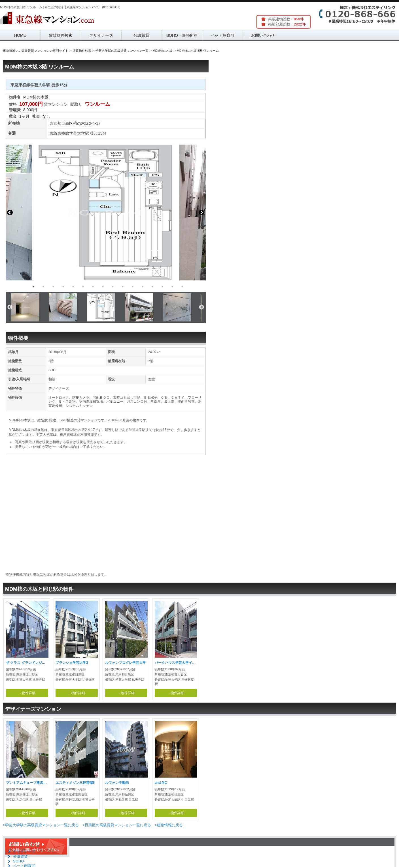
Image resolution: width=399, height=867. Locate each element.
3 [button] (53, 286)
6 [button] (83, 286)
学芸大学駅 (79, 133)
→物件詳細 (26, 693)
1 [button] (33, 286)
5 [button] (73, 286)
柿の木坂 (81, 123)
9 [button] (113, 286)
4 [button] (63, 286)
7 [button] (93, 286)
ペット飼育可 (222, 35)
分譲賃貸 (141, 35)
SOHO (18, 861)
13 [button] (152, 286)
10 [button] (123, 286)
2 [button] (43, 286)
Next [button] (201, 212)
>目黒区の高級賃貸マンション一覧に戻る (116, 825)
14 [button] (162, 286)
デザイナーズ (101, 35)
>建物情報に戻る (169, 825)
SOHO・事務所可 (182, 35)
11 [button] (132, 286)
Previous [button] (10, 212)
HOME (20, 35)
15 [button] (172, 286)
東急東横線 (59, 133)
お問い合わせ (263, 35)
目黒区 (67, 123)
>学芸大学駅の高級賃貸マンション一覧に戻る (41, 825)
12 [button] (142, 286)
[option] (106, 212)
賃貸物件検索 (61, 35)
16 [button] (182, 286)
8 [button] (103, 286)
